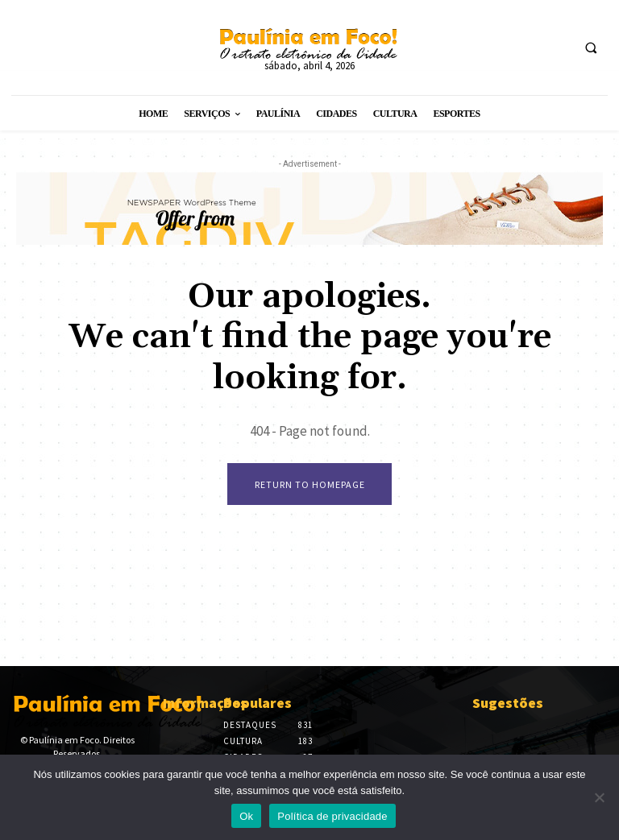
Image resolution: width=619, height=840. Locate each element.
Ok (246, 816)
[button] (591, 48)
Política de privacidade (332, 816)
